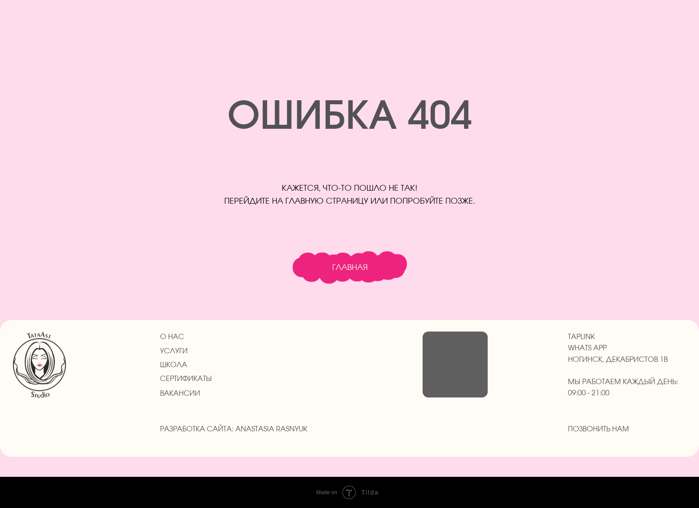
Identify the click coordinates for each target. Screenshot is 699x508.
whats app (587, 348)
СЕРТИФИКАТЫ (186, 378)
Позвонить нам (598, 429)
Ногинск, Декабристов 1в (618, 359)
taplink (581, 336)
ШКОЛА (173, 365)
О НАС (172, 336)
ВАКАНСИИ (180, 393)
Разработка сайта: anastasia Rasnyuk (233, 429)
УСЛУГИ (174, 351)
